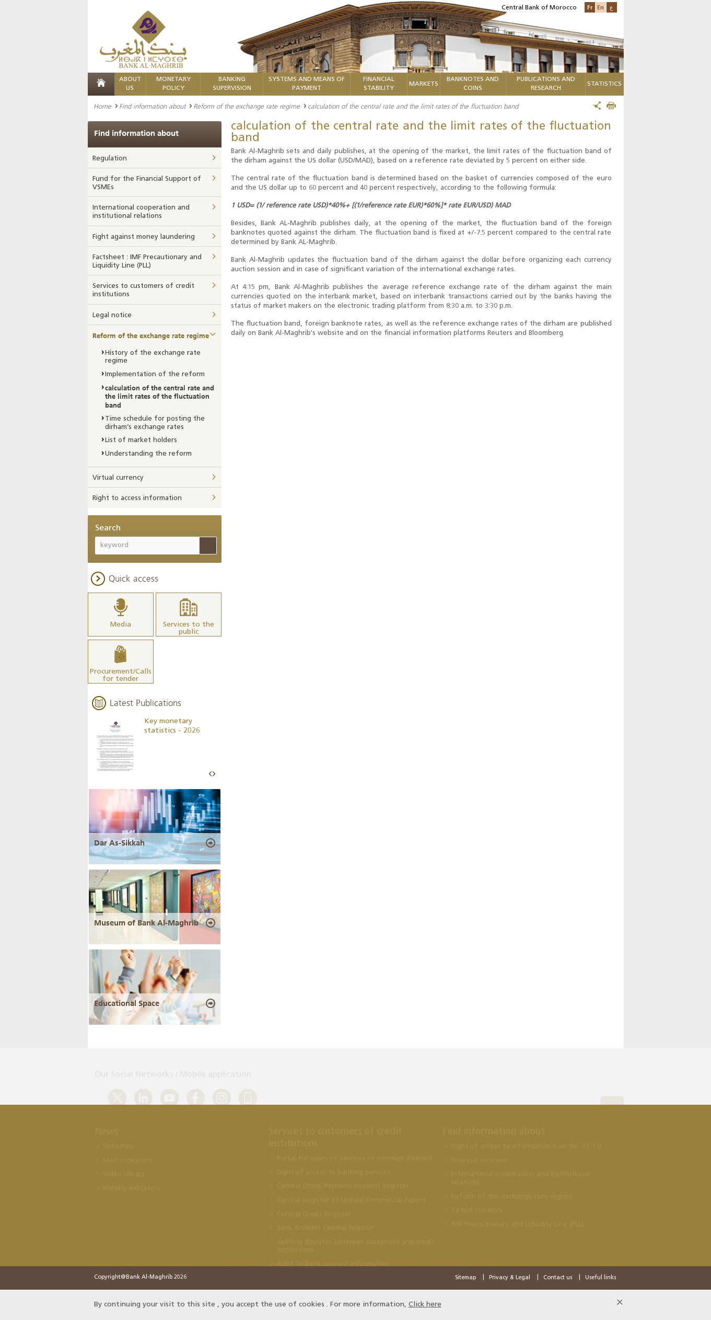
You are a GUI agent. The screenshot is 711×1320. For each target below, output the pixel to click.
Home (102, 106)
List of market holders (141, 440)
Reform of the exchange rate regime (246, 106)
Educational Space (126, 1003)
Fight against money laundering (143, 237)
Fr (589, 7)
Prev (210, 774)
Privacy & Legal (509, 1278)
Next (213, 774)
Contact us (557, 1278)
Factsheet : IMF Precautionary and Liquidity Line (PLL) (147, 261)
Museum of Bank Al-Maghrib (146, 923)
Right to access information (137, 498)
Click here (425, 1305)
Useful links (600, 1278)
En (600, 7)
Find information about (152, 106)
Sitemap (465, 1278)
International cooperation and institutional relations (141, 211)
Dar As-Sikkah (119, 843)
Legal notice (112, 315)
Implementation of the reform (155, 374)
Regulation (109, 158)
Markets (423, 84)
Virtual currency (118, 477)
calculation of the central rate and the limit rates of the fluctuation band (159, 396)
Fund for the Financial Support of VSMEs (146, 183)
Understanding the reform (148, 453)
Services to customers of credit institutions (143, 290)
